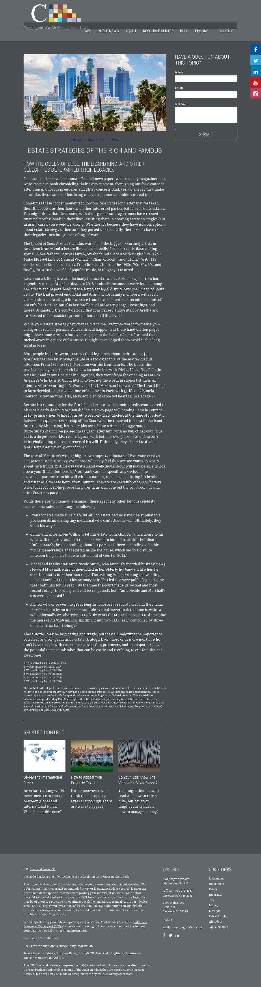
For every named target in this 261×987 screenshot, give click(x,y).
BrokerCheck (120, 870)
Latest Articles (218, 910)
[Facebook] (164, 929)
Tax (211, 893)
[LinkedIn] (177, 929)
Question (181, 97)
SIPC (60, 951)
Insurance (215, 888)
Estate (213, 883)
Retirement (216, 872)
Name (179, 66)
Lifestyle (214, 904)
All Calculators (218, 920)
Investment (216, 877)
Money (213, 899)
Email (179, 81)
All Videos (216, 915)
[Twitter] (170, 929)
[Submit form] (206, 128)
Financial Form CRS (43, 863)
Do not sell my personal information (62, 924)
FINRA (51, 951)
